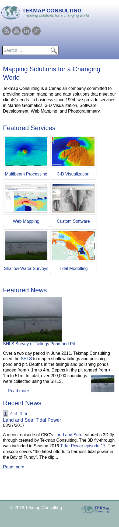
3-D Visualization (73, 174)
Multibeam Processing (26, 174)
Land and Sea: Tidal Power (32, 420)
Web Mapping (26, 221)
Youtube (16, 28)
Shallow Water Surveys (26, 268)
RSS (6, 28)
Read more (18, 391)
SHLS (26, 358)
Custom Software (73, 221)
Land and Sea (67, 435)
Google (36, 28)
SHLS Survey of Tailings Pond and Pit (39, 344)
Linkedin (26, 28)
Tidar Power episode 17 (82, 446)
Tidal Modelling (73, 268)
